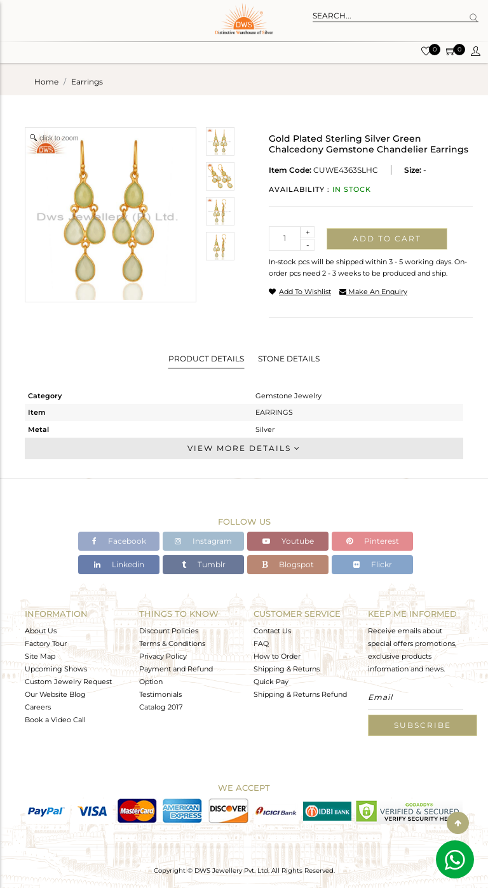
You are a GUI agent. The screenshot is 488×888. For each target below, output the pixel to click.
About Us (41, 630)
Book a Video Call (55, 719)
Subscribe (422, 725)
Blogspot (288, 564)
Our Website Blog (55, 694)
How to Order (277, 656)
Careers (38, 707)
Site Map (40, 656)
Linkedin (119, 564)
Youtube (288, 541)
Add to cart (387, 238)
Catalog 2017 (160, 707)
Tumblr (204, 564)
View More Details (244, 448)
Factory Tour (46, 643)
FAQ (261, 643)
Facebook (119, 541)
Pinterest (372, 541)
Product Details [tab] (206, 358)
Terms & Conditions (172, 643)
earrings (87, 81)
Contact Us (272, 630)
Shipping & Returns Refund (300, 694)
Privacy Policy (163, 656)
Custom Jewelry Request (68, 681)
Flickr (372, 564)
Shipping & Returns (287, 668)
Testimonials (160, 694)
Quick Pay (271, 681)
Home (46, 81)
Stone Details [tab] (289, 358)
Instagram (203, 541)
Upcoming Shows (56, 668)
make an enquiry (373, 291)
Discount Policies (168, 630)
